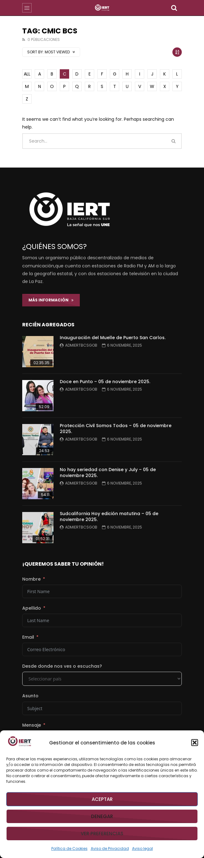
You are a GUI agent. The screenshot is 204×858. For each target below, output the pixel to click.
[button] (194, 742)
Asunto (30, 696)
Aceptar (102, 799)
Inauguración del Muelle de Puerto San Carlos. (113, 337)
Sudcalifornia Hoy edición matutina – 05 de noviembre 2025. (109, 516)
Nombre (31, 579)
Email (28, 637)
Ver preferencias (102, 833)
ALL (27, 74)
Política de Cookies (69, 848)
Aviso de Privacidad (110, 848)
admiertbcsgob (81, 345)
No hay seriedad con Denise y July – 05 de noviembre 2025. (108, 472)
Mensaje (31, 725)
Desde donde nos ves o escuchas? (62, 666)
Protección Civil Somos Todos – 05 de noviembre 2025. (115, 428)
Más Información (51, 300)
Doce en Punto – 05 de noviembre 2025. (105, 381)
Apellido (31, 608)
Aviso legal (142, 848)
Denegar (102, 816)
